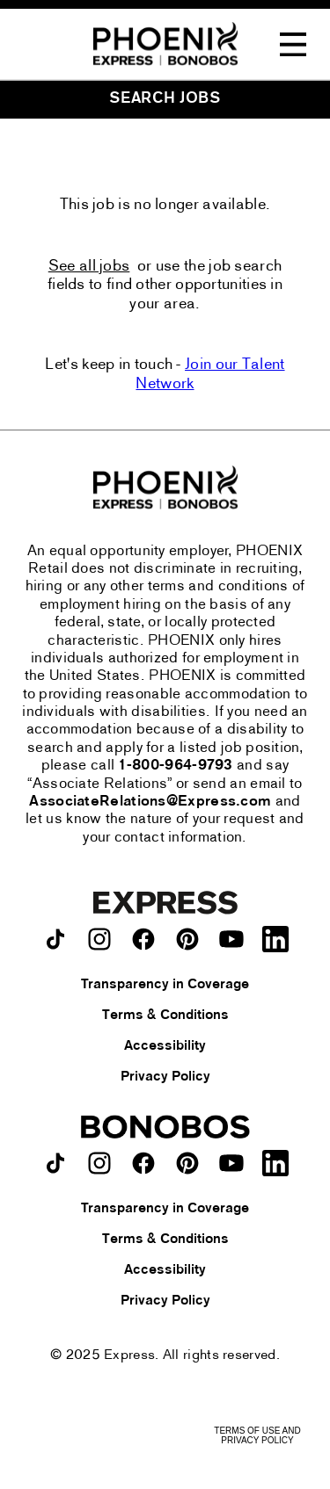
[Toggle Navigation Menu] (293, 44)
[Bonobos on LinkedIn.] (275, 1163)
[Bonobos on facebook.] (143, 1163)
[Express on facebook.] (143, 939)
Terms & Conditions (165, 1015)
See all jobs (89, 266)
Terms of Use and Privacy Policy (257, 1435)
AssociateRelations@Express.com (150, 802)
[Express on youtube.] (231, 939)
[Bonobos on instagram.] (99, 1163)
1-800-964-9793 (176, 766)
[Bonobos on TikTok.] (55, 1163)
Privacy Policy (165, 1077)
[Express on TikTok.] (55, 939)
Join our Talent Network (210, 374)
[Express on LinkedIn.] (275, 939)
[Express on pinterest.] (187, 939)
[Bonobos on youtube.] (231, 1163)
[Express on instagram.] (99, 939)
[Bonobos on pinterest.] (187, 1163)
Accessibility (165, 1046)
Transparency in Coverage (165, 984)
